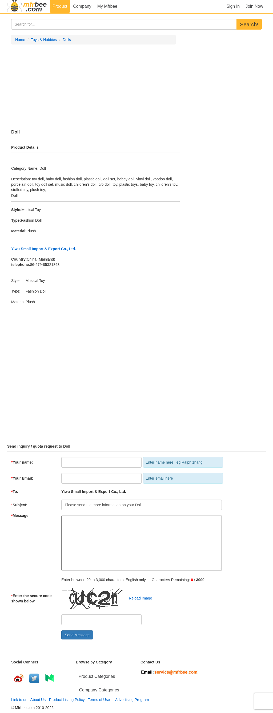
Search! (249, 24)
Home (20, 40)
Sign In (233, 6)
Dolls (67, 40)
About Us (38, 700)
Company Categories (99, 690)
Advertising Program (131, 700)
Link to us (19, 700)
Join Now (254, 6)
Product (60, 6)
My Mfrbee (107, 6)
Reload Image (138, 598)
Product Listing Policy (67, 700)
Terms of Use (99, 700)
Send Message (77, 635)
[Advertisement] (93, 87)
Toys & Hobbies (44, 40)
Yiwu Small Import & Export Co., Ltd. (43, 249)
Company (82, 6)
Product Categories (97, 676)
